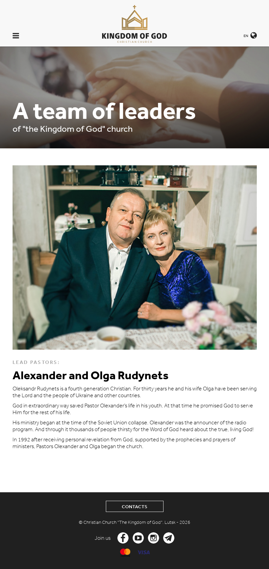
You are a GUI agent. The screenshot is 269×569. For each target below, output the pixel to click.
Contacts (134, 507)
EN (246, 35)
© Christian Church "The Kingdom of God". (122, 522)
